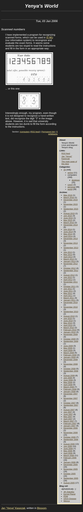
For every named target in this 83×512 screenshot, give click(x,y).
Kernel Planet (69, 494)
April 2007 (67, 419)
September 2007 (70, 405)
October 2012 (69, 268)
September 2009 (70, 341)
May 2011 (67, 293)
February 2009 (69, 355)
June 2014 (68, 232)
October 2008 (69, 369)
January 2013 (69, 261)
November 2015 (70, 204)
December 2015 (70, 200)
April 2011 (67, 296)
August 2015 (69, 213)
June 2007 (68, 414)
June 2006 (68, 448)
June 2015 (68, 218)
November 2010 (70, 307)
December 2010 (70, 302)
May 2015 (67, 220)
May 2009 (67, 348)
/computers (25, 132)
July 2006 (67, 446)
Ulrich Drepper (69, 499)
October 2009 (69, 339)
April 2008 (67, 385)
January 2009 (69, 357)
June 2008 (68, 380)
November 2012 (70, 264)
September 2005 (70, 478)
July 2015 (67, 216)
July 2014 (67, 229)
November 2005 (70, 469)
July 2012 (67, 277)
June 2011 (68, 291)
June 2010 (68, 321)
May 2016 (67, 195)
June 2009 (68, 346)
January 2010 (69, 332)
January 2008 (69, 391)
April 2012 (67, 280)
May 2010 (67, 323)
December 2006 (70, 428)
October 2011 (69, 286)
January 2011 (69, 300)
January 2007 (69, 426)
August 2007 (69, 410)
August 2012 (69, 275)
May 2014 (67, 234)
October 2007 (69, 403)
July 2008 (67, 378)
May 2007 (67, 417)
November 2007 (70, 398)
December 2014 (70, 225)
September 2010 (70, 311)
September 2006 (70, 439)
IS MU (49, 37)
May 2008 (67, 382)
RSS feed (35, 132)
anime (70, 173)
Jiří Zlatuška (68, 492)
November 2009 (70, 334)
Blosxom (41, 508)
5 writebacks (52, 133)
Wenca (66, 501)
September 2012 (70, 270)
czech (70, 185)
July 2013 (67, 252)
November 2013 (70, 243)
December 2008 (70, 359)
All (64, 170)
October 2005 (69, 474)
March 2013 (68, 259)
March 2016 (68, 197)
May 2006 (67, 451)
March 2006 (68, 455)
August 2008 (69, 375)
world (70, 189)
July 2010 (67, 318)
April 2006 (67, 453)
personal (71, 187)
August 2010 (69, 316)
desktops (76, 180)
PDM (65, 496)
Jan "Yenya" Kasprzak (66, 157)
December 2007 (70, 394)
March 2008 (68, 387)
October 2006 (69, 437)
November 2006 (70, 432)
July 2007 (67, 412)
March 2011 (68, 298)
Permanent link (48, 132)
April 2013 (67, 257)
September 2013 (70, 248)
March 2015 (68, 222)
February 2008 (69, 389)
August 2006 (69, 444)
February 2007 (69, 423)
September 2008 (70, 371)
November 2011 (70, 282)
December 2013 (70, 238)
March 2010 (68, 327)
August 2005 (69, 483)
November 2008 (70, 364)
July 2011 (67, 289)
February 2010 (69, 330)
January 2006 (69, 462)
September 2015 (70, 209)
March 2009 (68, 353)
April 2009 (67, 350)
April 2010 (67, 325)
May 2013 (67, 254)
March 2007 (68, 421)
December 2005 (70, 464)
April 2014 (67, 236)
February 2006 (69, 458)
